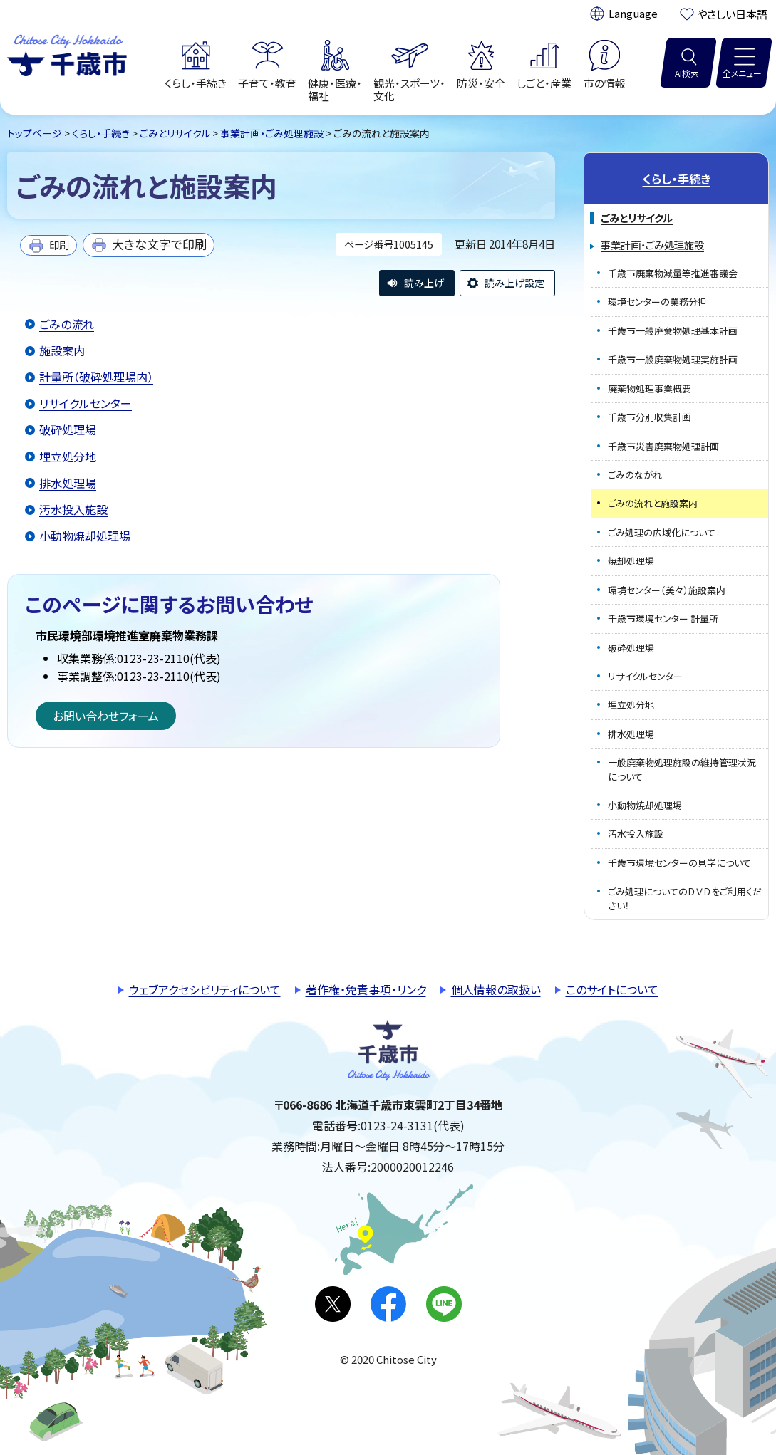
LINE (444, 1304)
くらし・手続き (101, 133)
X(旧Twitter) (333, 1304)
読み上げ (424, 283)
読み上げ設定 (514, 283)
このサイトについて (612, 989)
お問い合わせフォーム (106, 715)
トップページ (34, 133)
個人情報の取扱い (496, 989)
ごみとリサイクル (175, 133)
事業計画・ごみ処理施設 (272, 133)
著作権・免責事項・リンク (366, 989)
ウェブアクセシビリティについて (205, 989)
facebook (388, 1304)
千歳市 (67, 53)
